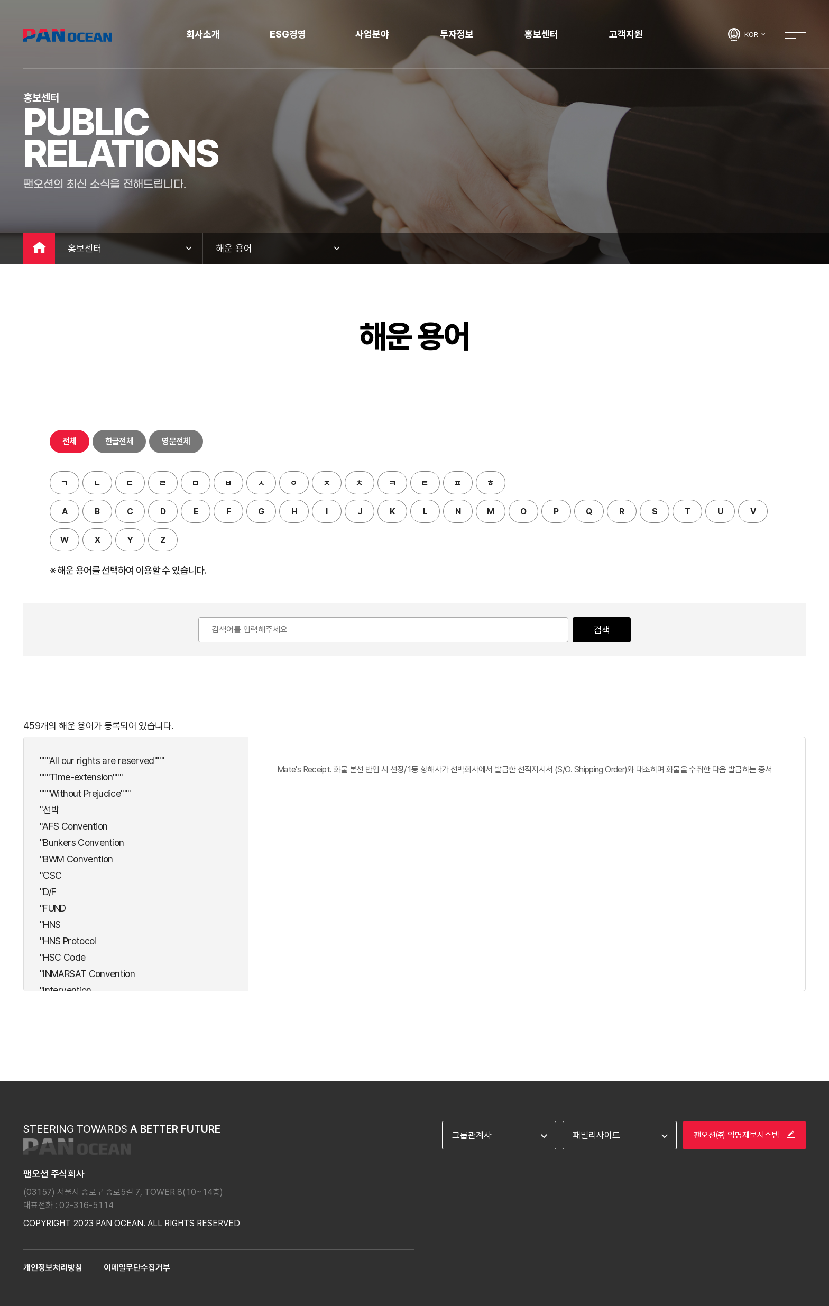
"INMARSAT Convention (87, 973)
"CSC (50, 875)
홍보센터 (541, 34)
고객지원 (626, 34)
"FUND (53, 908)
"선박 (49, 809)
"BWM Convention (76, 858)
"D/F (48, 891)
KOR (755, 34)
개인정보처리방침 (52, 1268)
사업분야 (372, 34)
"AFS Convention (73, 826)
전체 (69, 441)
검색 (601, 630)
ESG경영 (288, 34)
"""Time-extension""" (81, 777)
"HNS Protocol (68, 940)
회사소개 (203, 34)
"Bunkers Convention (82, 842)
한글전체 (119, 441)
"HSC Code (62, 957)
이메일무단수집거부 (137, 1268)
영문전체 (176, 441)
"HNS (50, 924)
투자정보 (457, 34)
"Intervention (65, 990)
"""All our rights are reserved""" (102, 760)
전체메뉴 (795, 35)
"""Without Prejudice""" (85, 793)
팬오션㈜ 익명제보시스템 (744, 1135)
